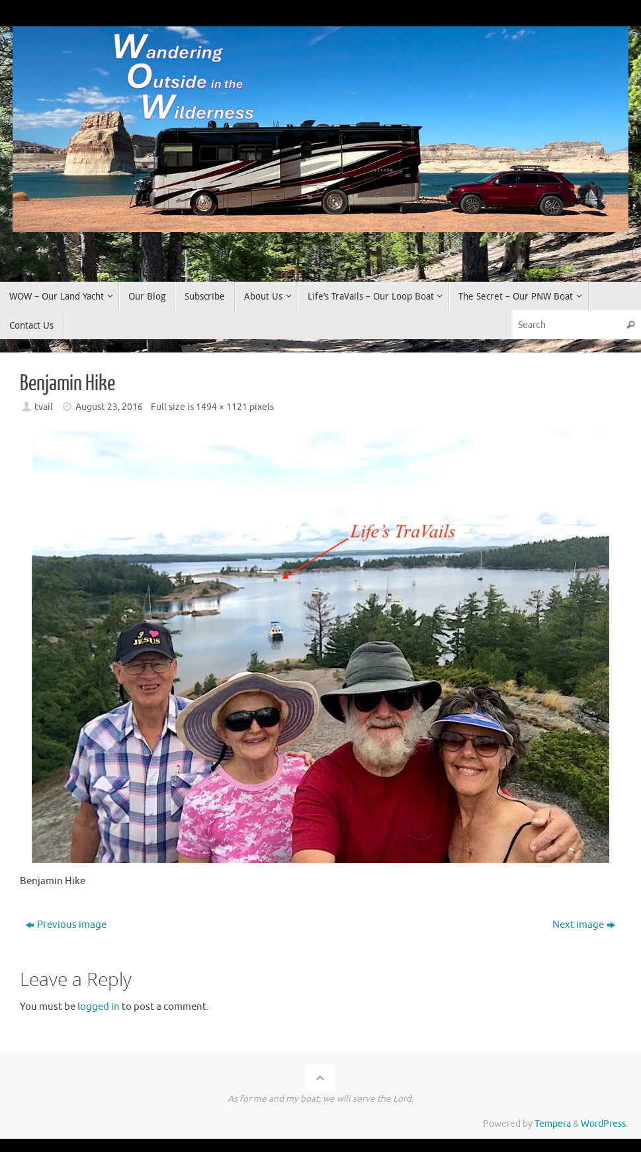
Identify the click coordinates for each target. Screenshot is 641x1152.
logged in (98, 1007)
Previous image (66, 925)
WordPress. (604, 1124)
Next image (583, 925)
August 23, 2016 (109, 407)
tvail (43, 407)
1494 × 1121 (221, 407)
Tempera (552, 1124)
